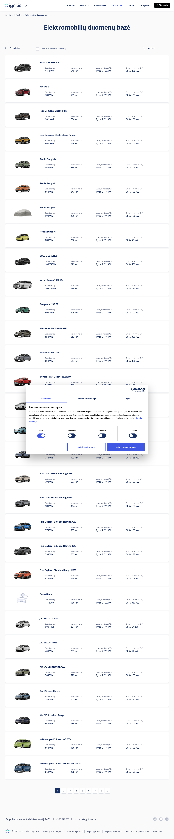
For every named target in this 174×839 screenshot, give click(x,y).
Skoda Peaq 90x (48, 159)
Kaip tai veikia (99, 5)
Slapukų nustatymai (113, 831)
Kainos (83, 5)
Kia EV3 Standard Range (52, 715)
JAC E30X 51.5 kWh (49, 618)
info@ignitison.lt (87, 819)
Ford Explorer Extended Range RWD (58, 545)
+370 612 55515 (64, 819)
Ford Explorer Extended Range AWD (58, 521)
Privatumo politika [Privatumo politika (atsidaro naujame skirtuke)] (75, 831)
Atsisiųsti (163, 5)
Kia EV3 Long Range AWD (52, 666)
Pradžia (8, 15)
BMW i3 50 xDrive (48, 255)
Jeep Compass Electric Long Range (58, 134)
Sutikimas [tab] (46, 398)
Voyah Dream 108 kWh (51, 280)
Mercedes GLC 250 (49, 352)
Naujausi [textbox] (151, 48)
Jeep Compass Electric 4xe (53, 110)
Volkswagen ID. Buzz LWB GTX (55, 739)
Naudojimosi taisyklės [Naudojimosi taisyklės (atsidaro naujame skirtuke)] (52, 831)
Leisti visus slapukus (126, 447)
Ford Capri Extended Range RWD (56, 473)
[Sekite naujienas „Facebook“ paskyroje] (155, 819)
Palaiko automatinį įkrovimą (53, 48)
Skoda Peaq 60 (47, 207)
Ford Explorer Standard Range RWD (58, 570)
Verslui (131, 5)
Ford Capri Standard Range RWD (56, 497)
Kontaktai (157, 831)
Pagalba (145, 5)
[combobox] (20, 47)
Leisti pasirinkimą (86, 447)
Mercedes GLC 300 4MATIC (53, 328)
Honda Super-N (48, 231)
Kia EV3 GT (45, 86)
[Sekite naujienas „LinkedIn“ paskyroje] (167, 819)
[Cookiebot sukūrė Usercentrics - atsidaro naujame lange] (133, 390)
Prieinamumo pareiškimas (137, 831)
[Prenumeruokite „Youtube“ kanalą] (161, 819)
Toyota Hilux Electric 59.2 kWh (55, 376)
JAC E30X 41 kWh (48, 642)
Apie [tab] (128, 398)
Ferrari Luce (46, 594)
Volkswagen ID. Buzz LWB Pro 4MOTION (60, 763)
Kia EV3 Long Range (50, 690)
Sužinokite (117, 5)
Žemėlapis (70, 5)
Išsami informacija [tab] (87, 398)
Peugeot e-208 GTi (49, 304)
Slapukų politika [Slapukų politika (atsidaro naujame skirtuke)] (93, 831)
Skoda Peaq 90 (47, 183)
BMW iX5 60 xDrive (49, 62)
